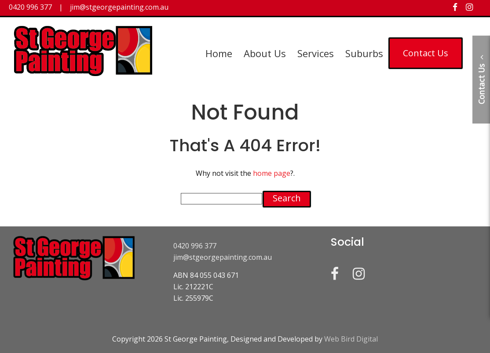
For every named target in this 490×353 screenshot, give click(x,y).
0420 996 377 (194, 246)
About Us (265, 53)
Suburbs (364, 53)
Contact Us (425, 53)
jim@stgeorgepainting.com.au (222, 257)
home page (271, 173)
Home (218, 53)
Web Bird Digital (351, 339)
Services (315, 53)
